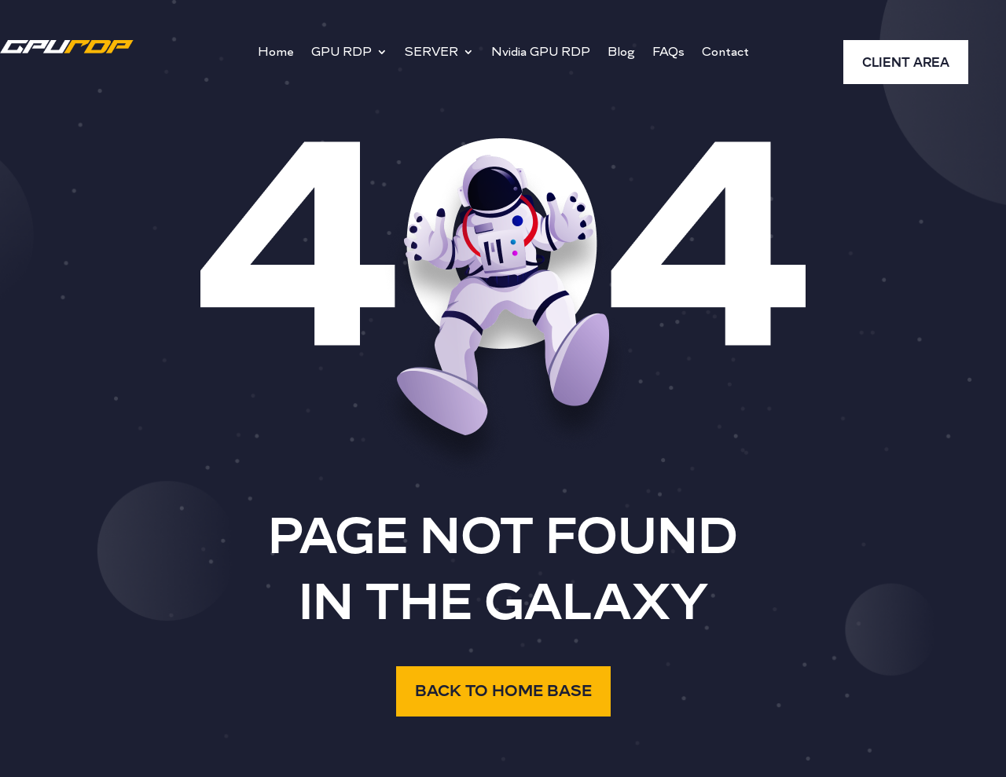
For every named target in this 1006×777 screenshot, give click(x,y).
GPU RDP (341, 53)
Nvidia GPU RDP (540, 53)
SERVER (431, 53)
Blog (621, 53)
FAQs (668, 53)
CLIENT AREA (905, 63)
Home (276, 53)
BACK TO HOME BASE (503, 691)
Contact (725, 53)
